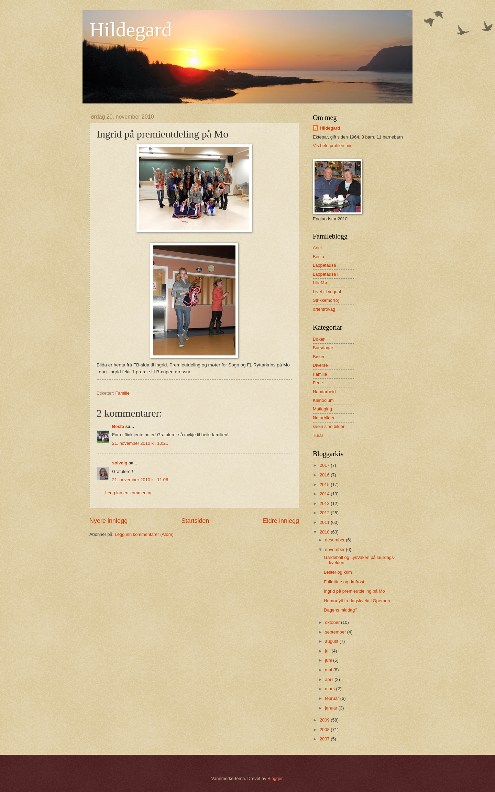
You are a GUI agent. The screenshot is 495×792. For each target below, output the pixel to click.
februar (332, 698)
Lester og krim (338, 572)
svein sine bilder (328, 426)
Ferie (318, 382)
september (336, 632)
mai (329, 669)
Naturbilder (323, 417)
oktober (333, 622)
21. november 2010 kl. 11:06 (140, 479)
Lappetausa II (326, 274)
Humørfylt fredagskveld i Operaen (357, 600)
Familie (122, 393)
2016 (325, 474)
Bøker (318, 339)
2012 (325, 512)
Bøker (318, 356)
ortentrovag (324, 309)
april (329, 679)
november (335, 549)
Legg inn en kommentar (128, 492)
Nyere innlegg (108, 520)
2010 (325, 532)
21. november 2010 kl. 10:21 (140, 443)
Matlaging (322, 408)
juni (329, 660)
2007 (325, 738)
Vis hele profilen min (333, 145)
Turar (318, 435)
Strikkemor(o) (326, 300)
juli (328, 650)
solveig (119, 462)
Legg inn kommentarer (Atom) (144, 534)
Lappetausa (324, 265)
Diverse (320, 365)
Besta (118, 426)
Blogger (275, 778)
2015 (325, 484)
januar (331, 708)
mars (330, 688)
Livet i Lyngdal (327, 291)
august (332, 641)
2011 (325, 522)
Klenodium (323, 400)
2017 (325, 465)
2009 (325, 720)
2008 (325, 729)
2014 (325, 493)
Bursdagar (323, 347)
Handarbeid (324, 391)
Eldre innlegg (281, 520)
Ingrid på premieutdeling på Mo (354, 591)
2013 (325, 503)
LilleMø (320, 282)
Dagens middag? (340, 610)
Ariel (317, 247)
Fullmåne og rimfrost (344, 581)
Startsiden (195, 520)
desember (335, 539)
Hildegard (130, 29)
